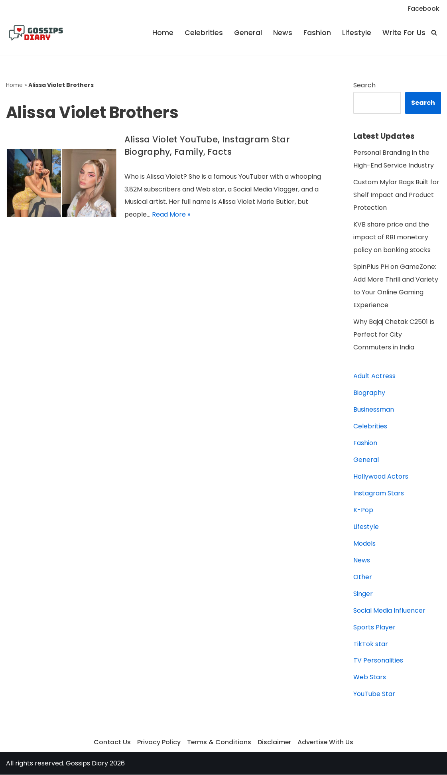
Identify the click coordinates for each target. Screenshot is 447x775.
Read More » (171, 214)
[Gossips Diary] (36, 32)
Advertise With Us (325, 742)
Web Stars (369, 677)
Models (364, 543)
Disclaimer (274, 742)
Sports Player (374, 627)
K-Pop (363, 510)
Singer (363, 594)
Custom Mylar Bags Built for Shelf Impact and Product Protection (396, 195)
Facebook (423, 8)
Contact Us (111, 742)
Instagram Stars (378, 493)
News (282, 32)
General (248, 32)
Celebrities (204, 32)
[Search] (434, 32)
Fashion (317, 32)
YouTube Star (374, 694)
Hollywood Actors (380, 476)
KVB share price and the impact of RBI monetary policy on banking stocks (392, 237)
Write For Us (403, 32)
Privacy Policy (158, 742)
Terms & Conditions (218, 742)
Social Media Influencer (389, 610)
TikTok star (370, 644)
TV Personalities (378, 661)
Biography (369, 393)
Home (162, 32)
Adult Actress (374, 376)
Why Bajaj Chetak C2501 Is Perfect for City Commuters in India (393, 334)
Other (362, 577)
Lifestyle (356, 32)
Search (364, 85)
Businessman (373, 409)
